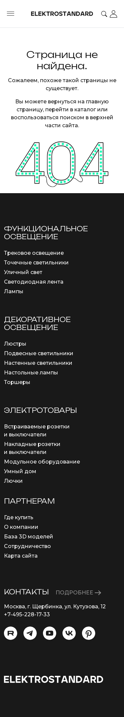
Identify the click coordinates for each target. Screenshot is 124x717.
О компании (21, 527)
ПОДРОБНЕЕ (78, 592)
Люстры (15, 344)
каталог (85, 109)
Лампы (13, 291)
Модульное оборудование (42, 462)
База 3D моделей (28, 536)
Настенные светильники (38, 363)
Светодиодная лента (33, 282)
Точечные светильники (36, 262)
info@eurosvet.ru (27, 622)
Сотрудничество (27, 546)
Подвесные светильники (38, 353)
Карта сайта (21, 556)
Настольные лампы (31, 372)
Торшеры (17, 382)
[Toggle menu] (10, 14)
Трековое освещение (34, 253)
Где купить (18, 517)
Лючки (13, 481)
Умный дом (20, 471)
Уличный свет (23, 272)
